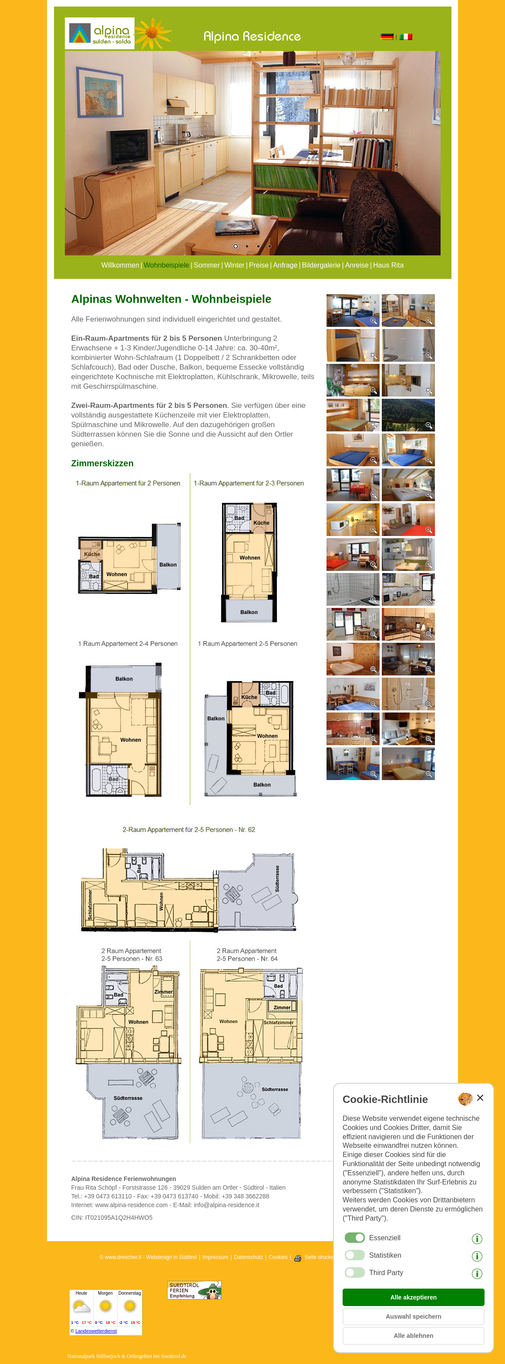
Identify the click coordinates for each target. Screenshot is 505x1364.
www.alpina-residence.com (131, 1204)
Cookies (278, 1257)
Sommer (207, 265)
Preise (259, 265)
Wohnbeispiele (166, 265)
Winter (234, 265)
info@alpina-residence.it (226, 1204)
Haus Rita (388, 265)
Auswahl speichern (413, 1316)
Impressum (215, 1257)
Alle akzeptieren (414, 1297)
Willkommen (120, 265)
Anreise (357, 265)
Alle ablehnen (413, 1335)
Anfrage (285, 265)
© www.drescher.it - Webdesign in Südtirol (148, 1257)
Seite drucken (321, 1257)
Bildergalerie (321, 265)
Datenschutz (248, 1257)
